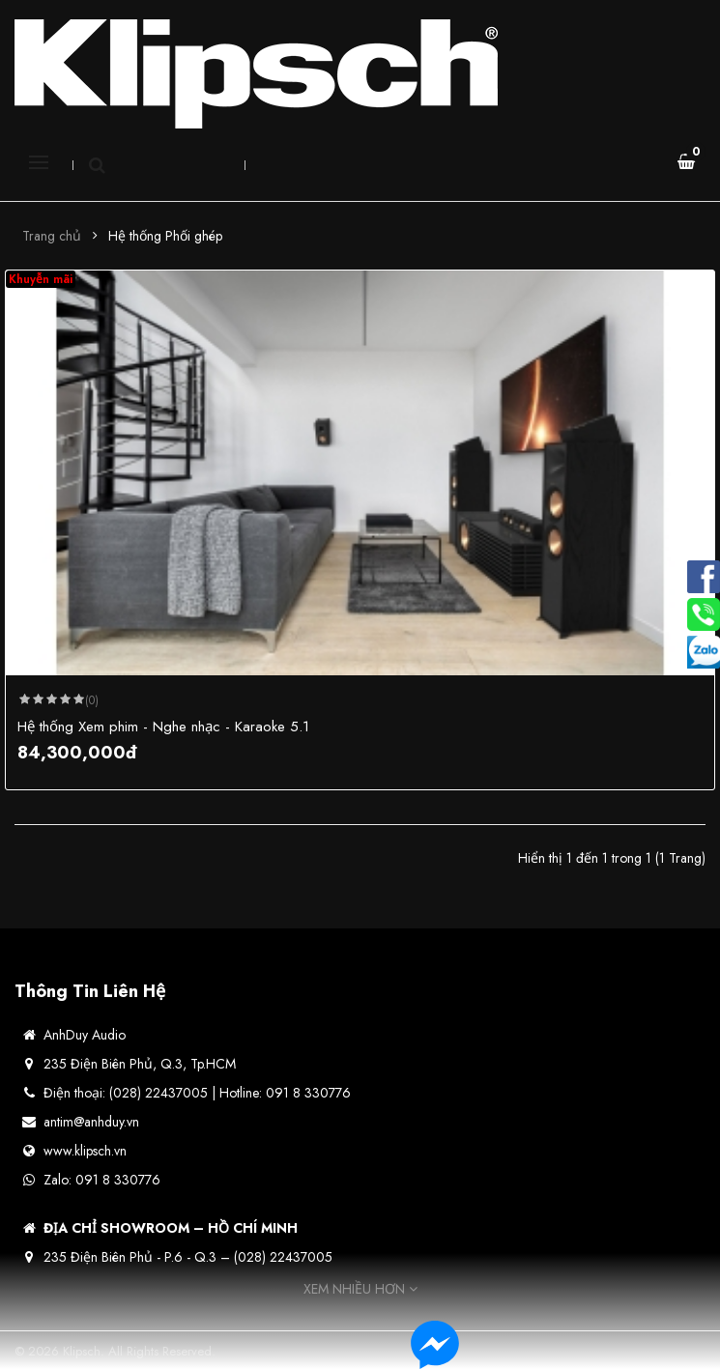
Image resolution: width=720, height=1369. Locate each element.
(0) (92, 700)
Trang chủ (51, 235)
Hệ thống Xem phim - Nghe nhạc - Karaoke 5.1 (163, 726)
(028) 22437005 (283, 1257)
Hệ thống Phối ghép (165, 235)
